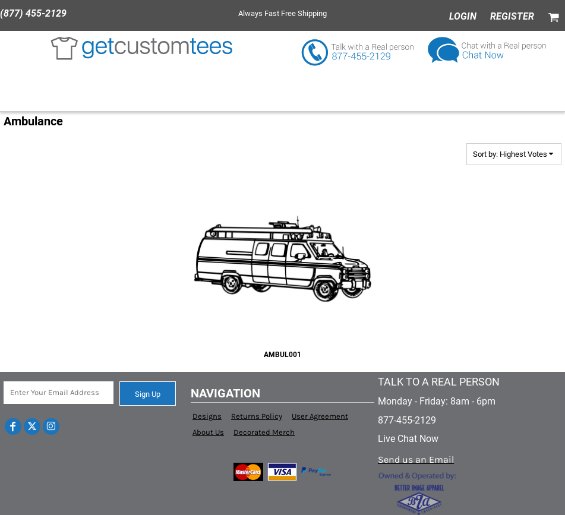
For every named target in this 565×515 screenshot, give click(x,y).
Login (462, 16)
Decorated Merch (264, 432)
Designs (207, 416)
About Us (208, 432)
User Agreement (320, 416)
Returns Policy (256, 416)
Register (512, 16)
